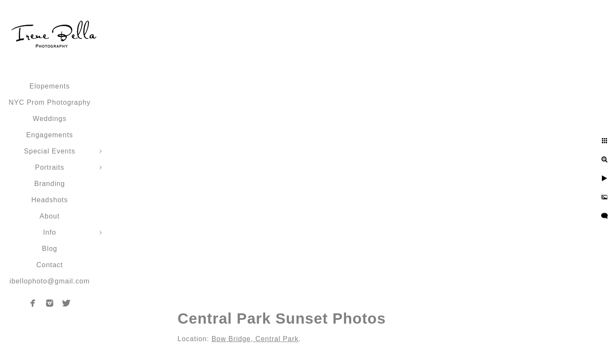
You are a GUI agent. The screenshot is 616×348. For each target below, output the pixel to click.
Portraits (50, 167)
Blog (49, 248)
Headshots (49, 199)
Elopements (50, 86)
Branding (49, 183)
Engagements (49, 135)
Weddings (50, 118)
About (50, 216)
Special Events (49, 151)
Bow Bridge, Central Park (255, 338)
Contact (49, 264)
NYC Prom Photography (50, 102)
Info (49, 232)
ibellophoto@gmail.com (49, 281)
